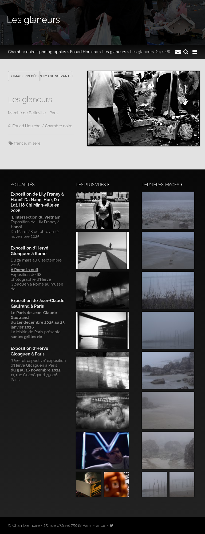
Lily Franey (46, 222)
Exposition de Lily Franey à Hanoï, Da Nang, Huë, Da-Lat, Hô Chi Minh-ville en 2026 (37, 202)
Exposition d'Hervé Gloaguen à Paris (29, 351)
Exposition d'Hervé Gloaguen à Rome (29, 251)
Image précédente (25, 76)
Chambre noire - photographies (37, 51)
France (20, 143)
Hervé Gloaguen (29, 365)
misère (34, 143)
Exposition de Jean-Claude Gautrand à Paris (37, 303)
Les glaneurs (114, 51)
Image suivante (58, 76)
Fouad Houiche (84, 51)
